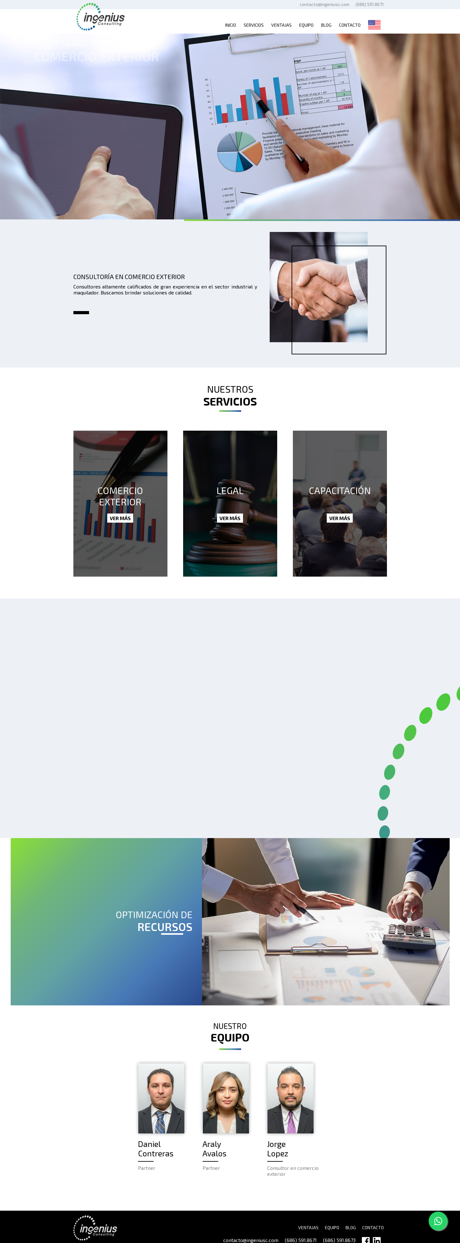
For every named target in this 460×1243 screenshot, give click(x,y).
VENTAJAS (308, 1227)
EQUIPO (332, 1227)
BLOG (351, 1227)
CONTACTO (373, 1227)
